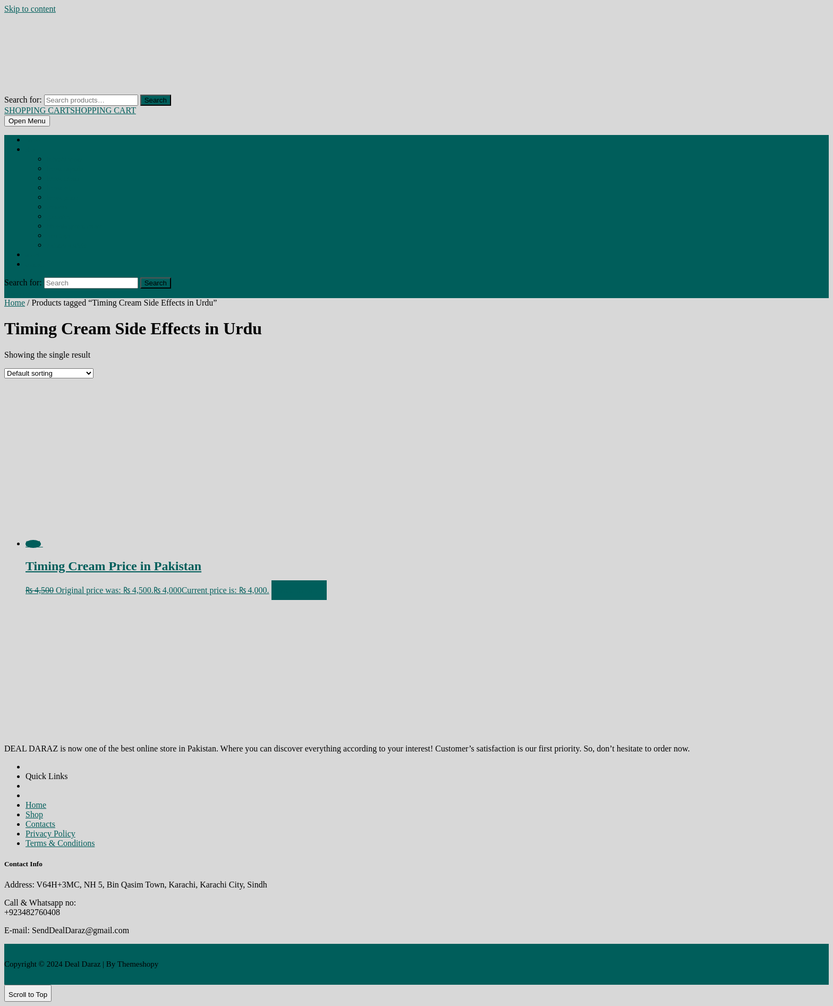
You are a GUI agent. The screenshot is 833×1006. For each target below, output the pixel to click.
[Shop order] (49, 373)
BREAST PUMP (62, 197)
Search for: (23, 99)
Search (155, 100)
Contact (35, 264)
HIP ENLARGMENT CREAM (74, 226)
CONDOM (57, 207)
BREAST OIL (58, 188)
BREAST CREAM (63, 178)
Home (33, 140)
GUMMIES (58, 217)
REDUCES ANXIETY (67, 245)
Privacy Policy (50, 833)
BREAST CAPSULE (65, 169)
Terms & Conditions (60, 843)
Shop (32, 150)
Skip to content (30, 8)
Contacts (40, 824)
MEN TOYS (58, 236)
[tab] (27, 120)
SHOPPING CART (70, 110)
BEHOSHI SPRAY (64, 159)
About (33, 255)
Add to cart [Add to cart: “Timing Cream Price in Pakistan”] (299, 590)
